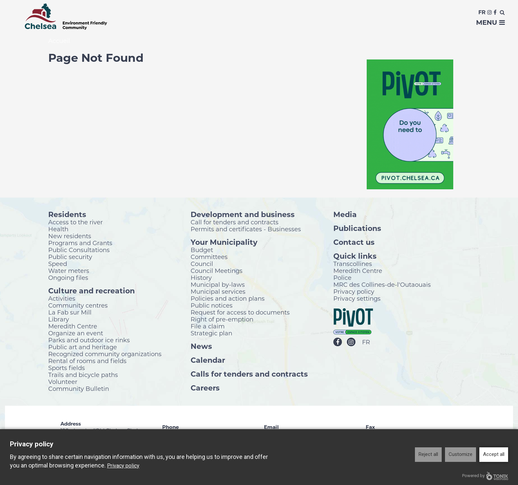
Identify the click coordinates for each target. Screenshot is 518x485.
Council (202, 264)
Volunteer (62, 382)
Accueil (59, 41)
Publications (357, 229)
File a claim (208, 326)
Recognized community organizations (105, 354)
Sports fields (66, 368)
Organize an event (75, 333)
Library (58, 320)
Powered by (485, 476)
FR (366, 343)
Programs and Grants (80, 243)
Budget (202, 250)
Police (342, 278)
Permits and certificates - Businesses (246, 229)
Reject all (428, 454)
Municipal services (218, 292)
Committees (209, 257)
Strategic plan (211, 333)
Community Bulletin (78, 389)
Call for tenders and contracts (234, 222)
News (201, 347)
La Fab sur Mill (70, 313)
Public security (70, 257)
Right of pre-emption (222, 320)
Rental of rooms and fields (87, 361)
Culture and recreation (91, 291)
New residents (69, 236)
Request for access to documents (240, 313)
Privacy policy (353, 292)
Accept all (493, 454)
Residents (67, 215)
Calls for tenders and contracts (249, 374)
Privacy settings (357, 299)
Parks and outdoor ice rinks (89, 340)
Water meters (68, 271)
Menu (490, 22)
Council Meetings (216, 271)
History (201, 278)
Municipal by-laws (218, 285)
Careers (205, 388)
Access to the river (75, 222)
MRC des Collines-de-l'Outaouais (382, 285)
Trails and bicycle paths (83, 375)
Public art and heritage (82, 347)
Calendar (208, 360)
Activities (61, 299)
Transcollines (352, 264)
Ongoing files (68, 278)
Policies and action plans (228, 299)
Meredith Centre (72, 326)
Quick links (355, 256)
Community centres (78, 306)
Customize (460, 454)
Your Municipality (224, 243)
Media (345, 215)
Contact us (354, 243)
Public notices (212, 306)
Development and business (243, 215)
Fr (482, 12)
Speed (57, 264)
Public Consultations (79, 250)
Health (58, 229)
